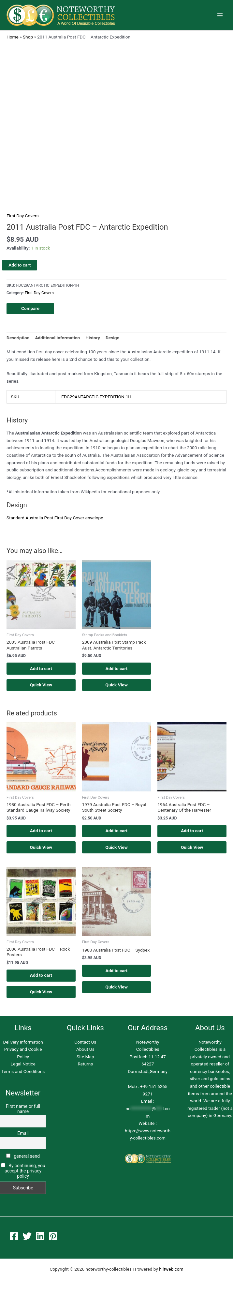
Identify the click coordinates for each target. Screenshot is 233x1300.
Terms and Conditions (23, 1073)
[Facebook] (14, 1238)
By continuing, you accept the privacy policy (25, 1173)
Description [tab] (18, 337)
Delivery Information (23, 1044)
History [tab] (92, 337)
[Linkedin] (40, 1238)
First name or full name (23, 1111)
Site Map (85, 1058)
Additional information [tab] (57, 337)
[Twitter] (27, 1238)
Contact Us (85, 1044)
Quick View (41, 685)
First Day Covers (23, 215)
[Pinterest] (53, 1238)
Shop (28, 36)
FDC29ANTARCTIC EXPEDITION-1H (96, 396)
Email (23, 1135)
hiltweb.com (171, 1271)
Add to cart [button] (41, 668)
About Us (85, 1051)
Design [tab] (112, 337)
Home (13, 36)
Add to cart (19, 265)
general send (23, 1158)
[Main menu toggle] (220, 15)
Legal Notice (23, 1066)
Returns (85, 1066)
